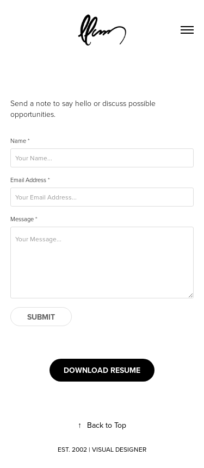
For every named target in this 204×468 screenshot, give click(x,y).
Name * (20, 141)
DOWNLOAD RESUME (102, 370)
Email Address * (30, 180)
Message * (24, 219)
